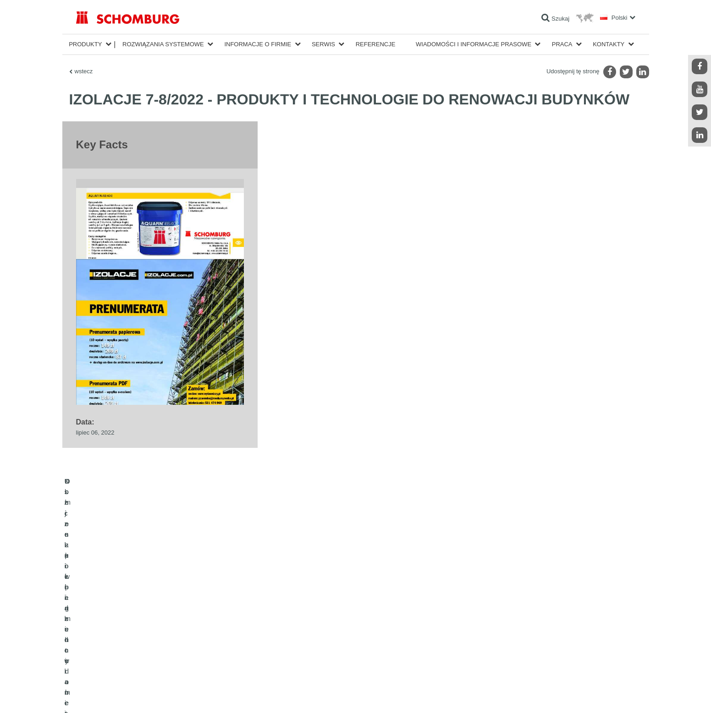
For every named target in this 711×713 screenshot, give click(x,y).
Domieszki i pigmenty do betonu (115, 661)
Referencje (376, 44)
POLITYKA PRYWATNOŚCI (162, 694)
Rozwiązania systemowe (163, 44)
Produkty (85, 44)
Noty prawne (114, 694)
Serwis (323, 44)
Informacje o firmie (257, 44)
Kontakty (608, 44)
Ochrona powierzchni (102, 647)
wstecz (84, 71)
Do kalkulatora (284, 619)
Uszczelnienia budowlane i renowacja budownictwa (138, 619)
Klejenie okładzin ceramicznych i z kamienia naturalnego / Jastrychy (159, 633)
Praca (562, 44)
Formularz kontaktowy (293, 647)
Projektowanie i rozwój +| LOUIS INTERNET (594, 694)
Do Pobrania (282, 633)
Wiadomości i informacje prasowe (473, 44)
